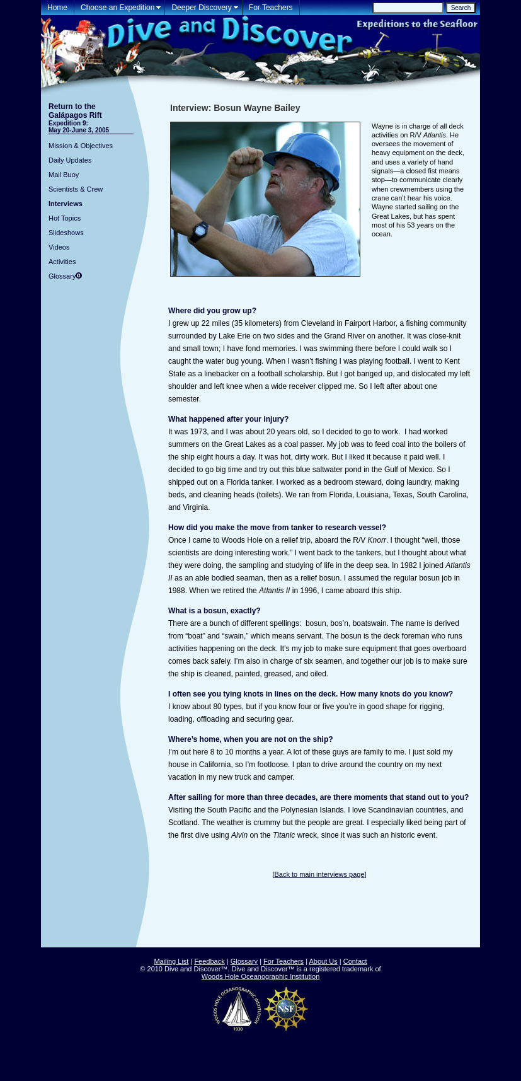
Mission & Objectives (81, 145)
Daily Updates (70, 160)
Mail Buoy (64, 174)
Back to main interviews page (319, 874)
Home (57, 7)
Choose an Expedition (117, 7)
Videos (59, 247)
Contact (355, 961)
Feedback (209, 961)
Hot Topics (65, 218)
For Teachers (271, 7)
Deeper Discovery (201, 7)
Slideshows (66, 232)
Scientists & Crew (76, 189)
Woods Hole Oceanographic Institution (261, 976)
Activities (62, 261)
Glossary (62, 276)
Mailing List (171, 961)
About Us (323, 961)
